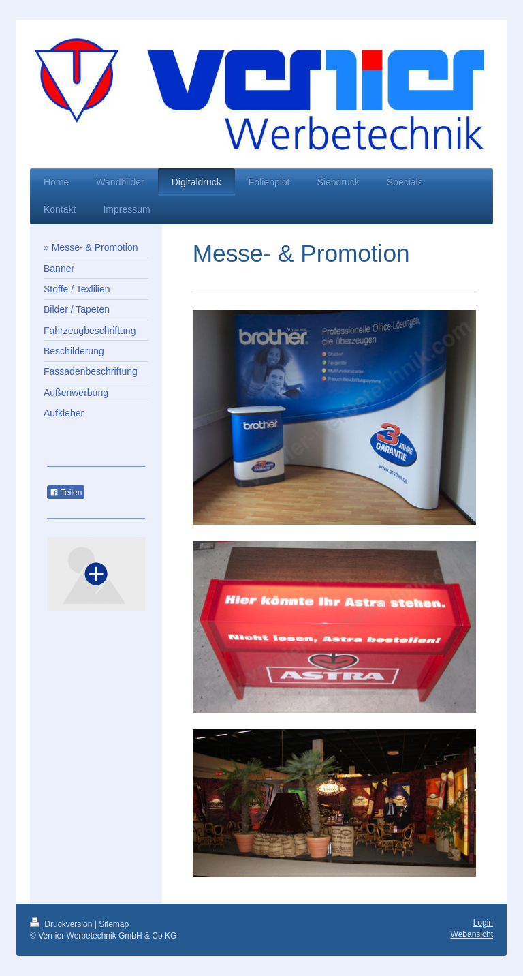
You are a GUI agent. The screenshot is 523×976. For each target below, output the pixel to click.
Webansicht (472, 934)
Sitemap (114, 924)
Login (483, 923)
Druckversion (62, 924)
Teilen (66, 493)
